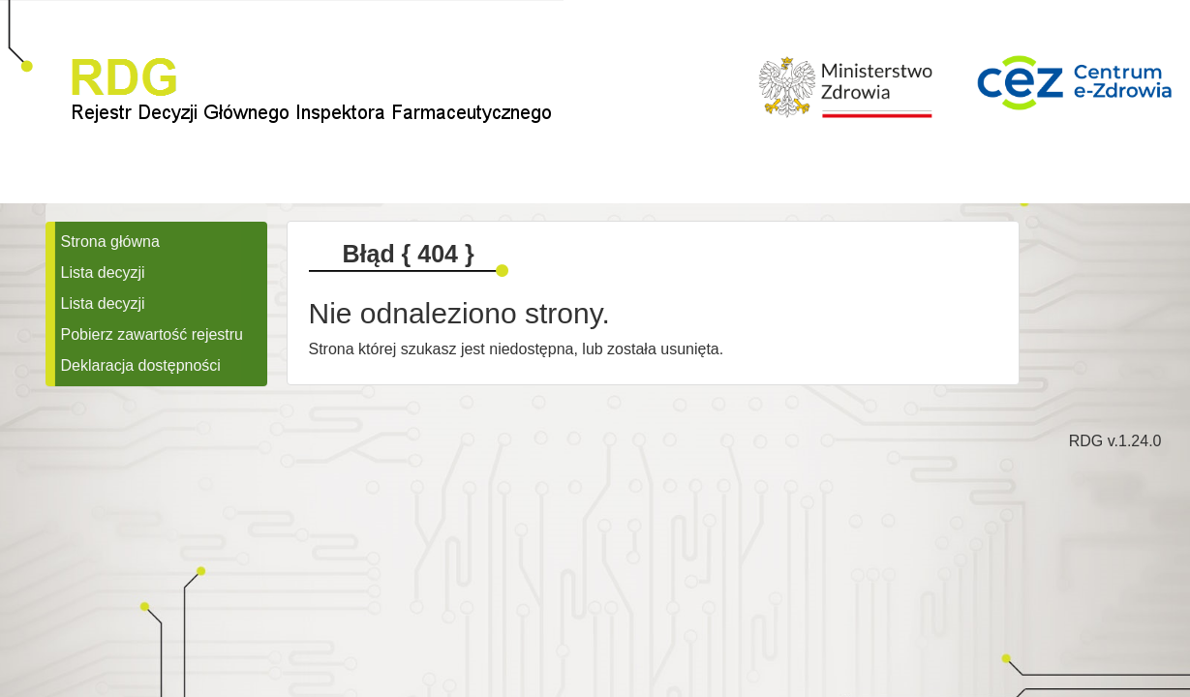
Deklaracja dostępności (141, 365)
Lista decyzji (103, 272)
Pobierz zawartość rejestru (152, 334)
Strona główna (110, 241)
